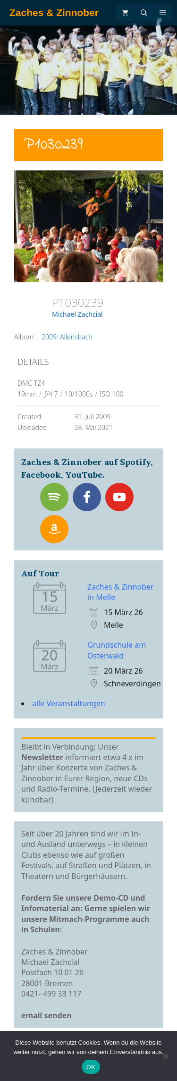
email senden (46, 1015)
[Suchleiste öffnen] (144, 13)
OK (90, 1067)
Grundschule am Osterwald (116, 650)
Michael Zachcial (77, 314)
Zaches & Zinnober (54, 12)
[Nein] (165, 1056)
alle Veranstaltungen (68, 703)
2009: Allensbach (67, 336)
